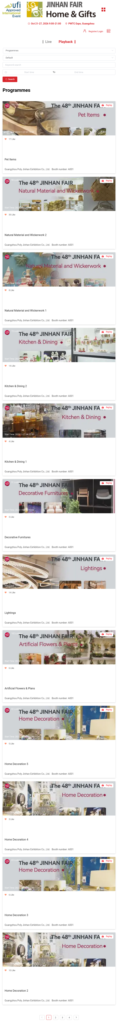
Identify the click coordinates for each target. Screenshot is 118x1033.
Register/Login (96, 31)
